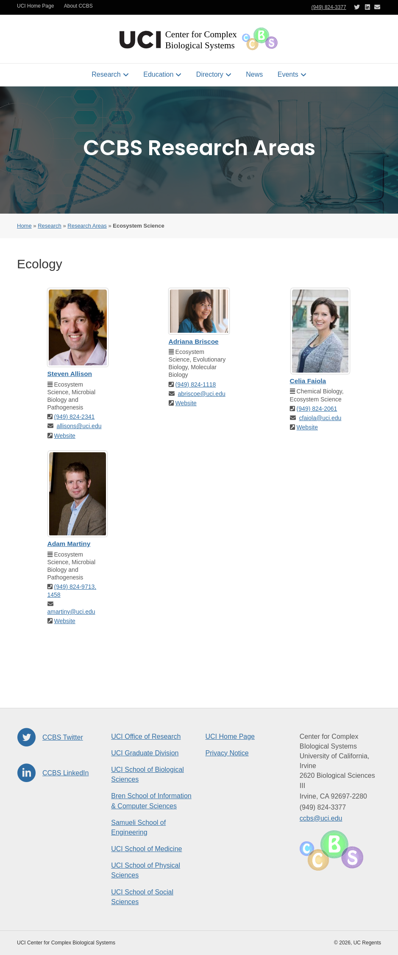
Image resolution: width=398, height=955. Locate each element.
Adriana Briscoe (194, 341)
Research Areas (87, 226)
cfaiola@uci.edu (320, 418)
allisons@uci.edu (78, 426)
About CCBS (78, 6)
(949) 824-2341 (74, 416)
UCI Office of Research (146, 736)
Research (106, 74)
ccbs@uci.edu (321, 818)
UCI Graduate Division (144, 753)
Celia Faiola (308, 380)
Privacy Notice (227, 753)
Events (288, 74)
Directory (209, 74)
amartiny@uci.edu (71, 611)
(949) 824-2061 (317, 408)
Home (24, 226)
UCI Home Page (35, 6)
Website (64, 435)
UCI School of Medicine (146, 848)
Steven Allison (69, 373)
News (254, 74)
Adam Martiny (69, 543)
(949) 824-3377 (329, 7)
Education (158, 74)
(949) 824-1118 (195, 384)
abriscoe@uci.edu (201, 393)
